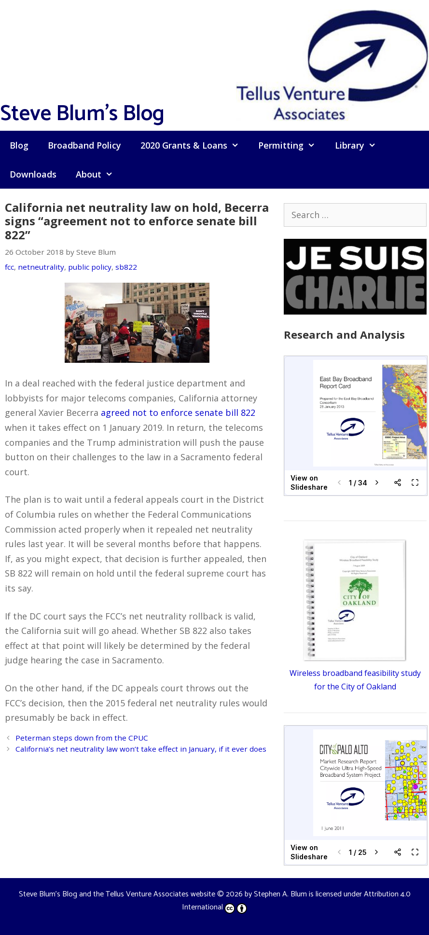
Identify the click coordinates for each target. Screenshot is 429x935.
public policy (89, 267)
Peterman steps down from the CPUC (81, 737)
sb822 (126, 267)
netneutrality (41, 267)
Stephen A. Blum (280, 894)
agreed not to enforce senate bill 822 (178, 412)
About (99, 174)
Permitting (291, 145)
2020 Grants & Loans (194, 145)
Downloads (33, 174)
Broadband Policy (84, 145)
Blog (19, 145)
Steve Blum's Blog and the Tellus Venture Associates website (117, 894)
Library (360, 145)
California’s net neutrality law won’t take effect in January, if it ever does (140, 749)
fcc (9, 267)
